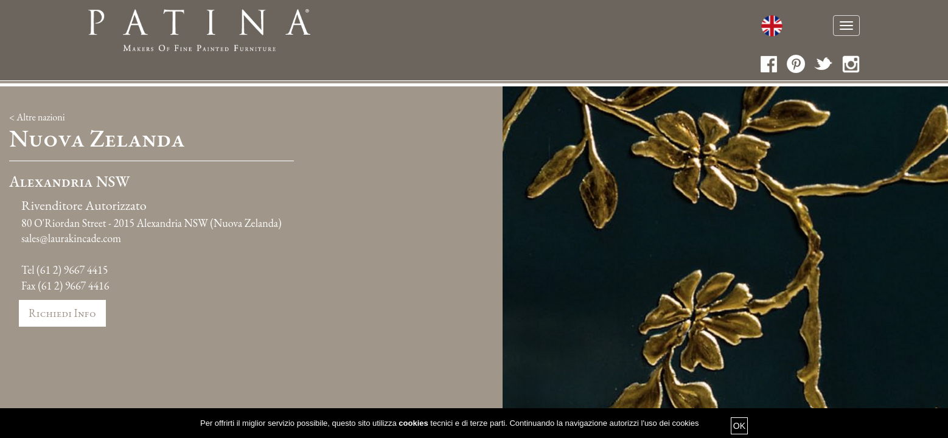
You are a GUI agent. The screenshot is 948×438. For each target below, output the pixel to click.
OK (739, 426)
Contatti (770, 27)
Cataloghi (561, 27)
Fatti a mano (489, 27)
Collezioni (630, 27)
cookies (413, 423)
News (681, 27)
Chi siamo (419, 27)
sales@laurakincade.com (71, 231)
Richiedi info (62, 306)
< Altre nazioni (37, 109)
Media (719, 27)
